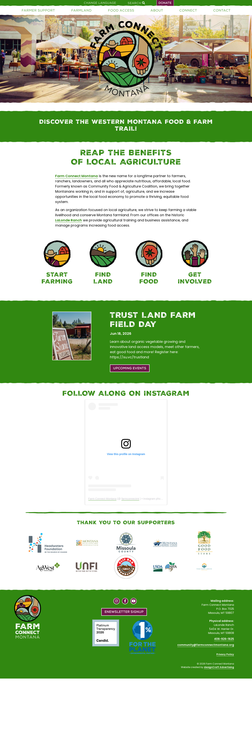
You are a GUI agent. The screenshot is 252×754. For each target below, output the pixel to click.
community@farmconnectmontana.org (205, 645)
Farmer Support (38, 10)
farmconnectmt (130, 498)
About (157, 10)
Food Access (121, 10)
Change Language (100, 3)
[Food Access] (149, 263)
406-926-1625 (224, 639)
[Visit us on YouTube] (133, 601)
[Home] (126, 59)
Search (136, 3)
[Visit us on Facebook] (125, 601)
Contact (222, 10)
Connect (188, 10)
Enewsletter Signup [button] (124, 612)
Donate (165, 3)
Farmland (81, 10)
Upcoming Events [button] (129, 368)
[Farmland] (103, 263)
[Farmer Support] (57, 263)
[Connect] (195, 263)
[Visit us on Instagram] (116, 601)
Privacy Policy (225, 654)
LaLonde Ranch (68, 220)
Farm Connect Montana (76, 176)
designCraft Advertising (219, 667)
